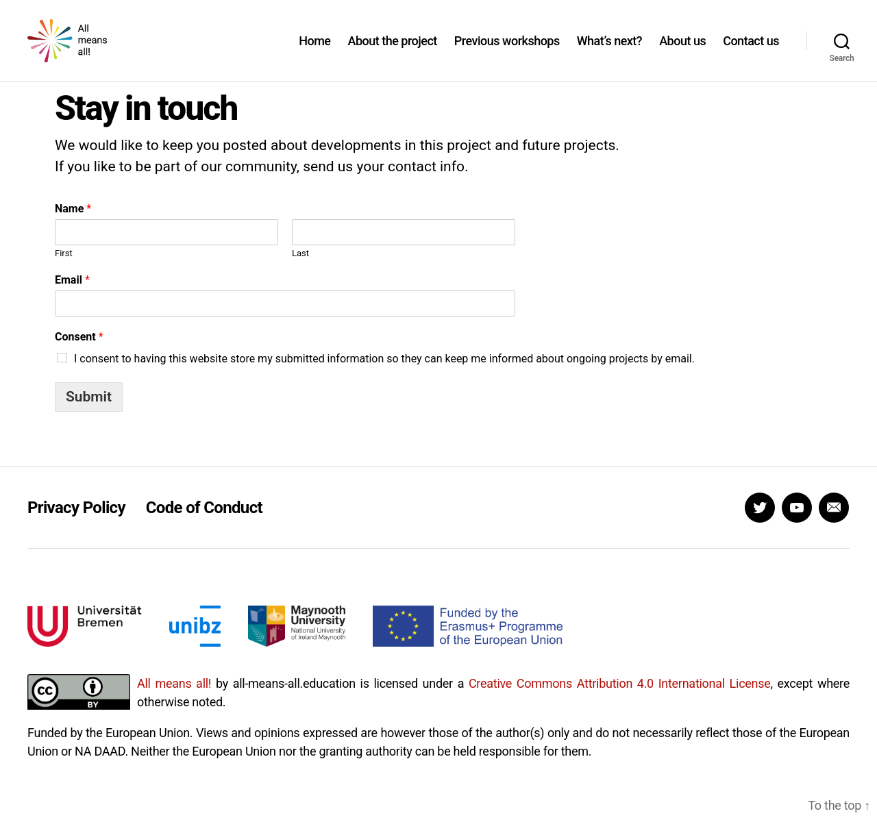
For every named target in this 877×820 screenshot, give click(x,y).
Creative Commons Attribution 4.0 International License (620, 701)
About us (682, 49)
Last (300, 271)
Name (73, 227)
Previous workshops (507, 49)
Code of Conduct (204, 525)
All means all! (174, 701)
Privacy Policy (76, 525)
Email (72, 298)
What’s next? (609, 49)
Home (314, 49)
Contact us (751, 49)
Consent (79, 355)
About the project (391, 49)
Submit (89, 414)
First (64, 271)
